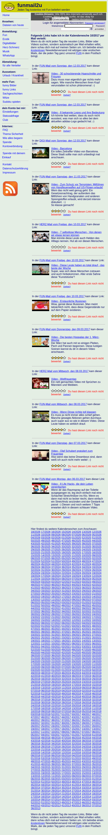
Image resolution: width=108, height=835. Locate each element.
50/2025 (35, 540)
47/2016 (66, 737)
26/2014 (86, 790)
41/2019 (45, 676)
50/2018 (56, 693)
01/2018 (96, 690)
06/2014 (66, 799)
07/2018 (66, 711)
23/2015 (76, 770)
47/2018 (86, 693)
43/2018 (56, 696)
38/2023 (66, 587)
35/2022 (56, 611)
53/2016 (45, 758)
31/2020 (35, 658)
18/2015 (56, 773)
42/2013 (56, 805)
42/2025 (45, 543)
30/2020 (45, 658)
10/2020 (35, 667)
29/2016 (35, 746)
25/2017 (45, 726)
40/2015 (45, 764)
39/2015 (56, 764)
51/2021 (66, 626)
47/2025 (66, 540)
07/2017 (86, 732)
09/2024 (56, 579)
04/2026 (35, 537)
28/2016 (45, 746)
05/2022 (76, 623)
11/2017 (45, 732)
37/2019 (86, 676)
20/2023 (35, 596)
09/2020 (45, 667)
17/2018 (35, 708)
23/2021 (66, 637)
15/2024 (66, 576)
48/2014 (76, 782)
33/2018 (86, 699)
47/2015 (45, 761)
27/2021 (96, 634)
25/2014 (96, 790)
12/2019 (56, 687)
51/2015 (76, 758)
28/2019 (35, 682)
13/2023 (35, 599)
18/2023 (56, 596)
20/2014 (76, 793)
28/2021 (86, 634)
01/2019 (66, 670)
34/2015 (35, 767)
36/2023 (86, 587)
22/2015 (86, 770)
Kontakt (7, 164)
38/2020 (35, 655)
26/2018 (86, 702)
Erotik (6, 39)
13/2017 (96, 729)
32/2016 (76, 743)
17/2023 (66, 596)
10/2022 (96, 620)
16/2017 (66, 729)
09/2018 (45, 711)
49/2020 (66, 649)
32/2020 (96, 655)
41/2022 (66, 608)
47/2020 (86, 649)
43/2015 (86, 761)
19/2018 (86, 705)
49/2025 (45, 540)
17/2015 (66, 773)
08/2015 (86, 776)
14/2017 (86, 729)
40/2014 (86, 785)
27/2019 (45, 682)
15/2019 (96, 684)
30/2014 (45, 790)
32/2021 (45, 634)
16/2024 (56, 576)
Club (5, 120)
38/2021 (56, 632)
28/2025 (45, 549)
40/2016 (66, 740)
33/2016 (66, 743)
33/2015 (45, 767)
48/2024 (86, 561)
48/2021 (96, 626)
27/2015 (35, 770)
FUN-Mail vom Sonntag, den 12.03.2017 (62, 65)
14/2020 (66, 664)
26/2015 (45, 770)
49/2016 (45, 737)
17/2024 (45, 576)
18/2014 (96, 793)
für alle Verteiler (12, 65)
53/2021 (86, 646)
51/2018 (45, 693)
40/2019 (56, 676)
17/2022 (96, 617)
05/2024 (96, 579)
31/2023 (66, 590)
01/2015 (86, 779)
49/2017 (86, 714)
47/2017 (35, 717)
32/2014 (96, 787)
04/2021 (45, 646)
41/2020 (76, 652)
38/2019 (76, 676)
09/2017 (66, 732)
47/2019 (56, 673)
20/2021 (96, 637)
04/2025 (76, 558)
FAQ (5, 129)
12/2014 (86, 796)
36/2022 (45, 611)
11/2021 (45, 643)
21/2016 (45, 749)
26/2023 (45, 593)
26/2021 (35, 637)
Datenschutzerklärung (15, 168)
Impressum (9, 172)
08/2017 (76, 732)
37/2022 (35, 611)
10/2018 (35, 711)
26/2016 (66, 746)
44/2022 (35, 608)
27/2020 (76, 658)
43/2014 (56, 785)
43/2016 (35, 740)
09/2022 (35, 623)
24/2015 (66, 770)
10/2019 (76, 687)
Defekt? (67, 95)
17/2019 (76, 684)
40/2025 (66, 543)
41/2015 (35, 764)
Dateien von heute (13, 25)
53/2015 (56, 758)
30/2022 (35, 614)
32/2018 (96, 699)
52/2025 (86, 537)
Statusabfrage (11, 115)
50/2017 (76, 714)
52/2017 (56, 714)
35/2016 (45, 743)
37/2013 (96, 805)
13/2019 (45, 687)
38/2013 (86, 805)
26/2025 (66, 549)
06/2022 (66, 623)
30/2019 (86, 679)
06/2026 (86, 534)
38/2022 (96, 608)
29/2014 (56, 790)
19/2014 (86, 793)
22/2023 (86, 593)
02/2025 (96, 558)
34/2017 (96, 720)
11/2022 (86, 620)
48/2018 (76, 693)
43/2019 (96, 673)
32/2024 (35, 570)
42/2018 (66, 696)
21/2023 (96, 593)
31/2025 (86, 546)
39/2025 (76, 543)
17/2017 (56, 729)
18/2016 (76, 749)
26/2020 (86, 658)
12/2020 (86, 664)
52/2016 (86, 734)
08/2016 (35, 755)
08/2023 (86, 599)
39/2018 (96, 696)
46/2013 (86, 802)
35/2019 (35, 679)
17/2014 (35, 796)
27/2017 (96, 723)
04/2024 (35, 581)
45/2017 (56, 717)
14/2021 (86, 640)
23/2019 (86, 682)
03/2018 (35, 714)
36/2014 (56, 787)
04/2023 (56, 602)
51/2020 (45, 649)
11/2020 (96, 664)
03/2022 (96, 623)
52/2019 (76, 670)
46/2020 (96, 649)
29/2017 (76, 723)
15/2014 (56, 796)
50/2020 (56, 649)
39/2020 (96, 652)
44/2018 (45, 696)
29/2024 (66, 570)
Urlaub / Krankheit (13, 75)
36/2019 (96, 676)
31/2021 (56, 634)
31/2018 (35, 702)
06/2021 (96, 643)
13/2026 (86, 531)
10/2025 (86, 555)
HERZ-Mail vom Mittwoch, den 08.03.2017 (64, 371)
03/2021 (56, 646)
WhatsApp (9, 55)
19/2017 (35, 729)
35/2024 (76, 567)
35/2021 (86, 632)
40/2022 (76, 608)
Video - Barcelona (61, 148)
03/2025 (86, 558)
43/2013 (45, 805)
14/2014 (66, 796)
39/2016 (76, 740)
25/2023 (56, 593)
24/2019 (76, 682)
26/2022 (76, 614)
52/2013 (35, 802)
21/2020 (66, 661)
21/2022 (56, 617)
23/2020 (45, 661)
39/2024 (35, 567)
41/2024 (86, 564)
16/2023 (76, 596)
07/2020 (66, 667)
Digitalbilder (9, 43)
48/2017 (96, 714)
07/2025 (45, 558)
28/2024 (76, 570)
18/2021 (45, 640)
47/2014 (86, 782)
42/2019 (35, 676)
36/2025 (35, 546)
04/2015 (56, 779)
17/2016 (86, 749)
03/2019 (76, 690)
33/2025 (66, 546)
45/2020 (35, 652)
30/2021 (66, 634)
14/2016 (45, 752)
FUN (79, 53)
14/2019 (35, 687)
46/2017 (45, 717)
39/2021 (45, 632)
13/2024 (86, 576)
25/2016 (76, 746)
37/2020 (45, 655)
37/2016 (96, 740)
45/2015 (66, 761)
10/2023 (66, 599)
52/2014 (35, 782)
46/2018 (96, 693)
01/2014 (96, 779)
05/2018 (86, 711)
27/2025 (56, 549)
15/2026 (66, 531)
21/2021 (86, 637)
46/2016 (76, 737)
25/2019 (66, 682)
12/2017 (35, 732)
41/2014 (76, 785)
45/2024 (45, 564)
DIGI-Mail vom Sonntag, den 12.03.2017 (62, 140)
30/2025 (96, 546)
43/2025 (35, 543)
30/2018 (45, 702)
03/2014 (96, 799)
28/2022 (56, 614)
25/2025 (76, 549)
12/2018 (86, 708)
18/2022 (86, 617)
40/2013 (76, 805)
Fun (5, 35)
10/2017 (56, 732)
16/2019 (86, 684)
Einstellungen (10, 111)
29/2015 (86, 767)
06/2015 (35, 779)
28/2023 (96, 590)
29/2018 (56, 702)
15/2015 (86, 773)
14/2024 (76, 576)
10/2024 (45, 579)
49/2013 (66, 802)
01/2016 (35, 758)
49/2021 (86, 626)
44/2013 (35, 805)
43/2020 (56, 652)
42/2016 (45, 740)
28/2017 (86, 723)
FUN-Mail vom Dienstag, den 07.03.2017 (63, 443)
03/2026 (45, 537)
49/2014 (66, 782)
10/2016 (86, 752)
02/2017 (66, 734)
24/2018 (35, 705)
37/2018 (45, 699)
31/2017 (56, 723)
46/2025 (76, 540)
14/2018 (66, 708)
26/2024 (96, 570)
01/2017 (76, 734)
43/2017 (76, 717)
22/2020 (56, 661)
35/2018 (66, 699)
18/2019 (66, 684)
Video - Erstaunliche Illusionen (68, 301)
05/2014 (76, 799)
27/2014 (76, 790)
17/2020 (35, 664)
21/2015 (96, 770)
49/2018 (66, 693)
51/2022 (35, 605)
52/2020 (35, 649)
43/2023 (86, 584)
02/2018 (45, 714)
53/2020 (96, 646)
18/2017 (45, 729)
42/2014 (66, 785)
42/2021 (86, 629)
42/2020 (66, 652)
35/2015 (96, 764)
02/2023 (76, 602)
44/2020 (45, 652)
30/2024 (56, 570)
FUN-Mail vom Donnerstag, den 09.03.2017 (64, 329)
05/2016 (66, 755)
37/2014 (45, 787)
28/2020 (66, 658)
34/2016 (56, 743)
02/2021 (66, 646)
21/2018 (66, 705)
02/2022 (35, 626)
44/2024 (56, 564)
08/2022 (45, 623)
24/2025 (86, 549)
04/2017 (45, 734)
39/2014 (96, 785)
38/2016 (86, 740)
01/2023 (86, 602)
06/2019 (45, 690)
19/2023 (45, 596)
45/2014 (35, 785)
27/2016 (56, 746)
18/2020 (96, 661)
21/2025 (45, 552)
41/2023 (35, 587)
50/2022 (45, 605)
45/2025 (86, 540)
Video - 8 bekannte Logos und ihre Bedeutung (77, 112)
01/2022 (45, 626)
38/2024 (45, 567)
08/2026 (66, 534)
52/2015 (66, 758)
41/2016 (56, 740)
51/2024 (56, 561)
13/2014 (76, 796)
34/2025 (56, 546)
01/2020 (56, 670)
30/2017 (66, 723)
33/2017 (35, 723)
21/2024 (76, 573)
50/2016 (35, 737)
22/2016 (35, 749)
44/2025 (96, 540)
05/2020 (86, 667)
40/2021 (35, 632)
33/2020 (86, 655)
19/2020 (86, 661)
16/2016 (96, 749)
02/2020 (45, 670)
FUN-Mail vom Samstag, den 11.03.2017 (63, 176)
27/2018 (76, 702)
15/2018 (56, 708)
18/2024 (35, 576)
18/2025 (76, 552)
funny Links (9, 89)
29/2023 (86, 590)
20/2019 (45, 684)
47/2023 (45, 584)
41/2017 (96, 717)
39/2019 (66, 676)
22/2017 (76, 726)
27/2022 (66, 614)
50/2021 (76, 626)
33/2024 (96, 567)
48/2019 (45, 673)
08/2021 (76, 643)
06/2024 (86, 579)
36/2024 (66, 567)
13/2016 (56, 752)
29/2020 (56, 658)
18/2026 (35, 531)
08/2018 (56, 711)
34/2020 (76, 655)
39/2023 (56, 587)
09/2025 (96, 555)
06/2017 (96, 732)
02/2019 (86, 690)
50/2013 (56, 802)
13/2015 (35, 776)
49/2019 (35, 673)
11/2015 (56, 776)
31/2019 (76, 679)
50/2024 (66, 561)
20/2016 (56, 749)
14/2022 (56, 620)
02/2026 (56, 537)
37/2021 (66, 632)
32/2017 (45, 723)
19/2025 (66, 552)
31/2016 (86, 743)
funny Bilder (10, 85)
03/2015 (66, 779)
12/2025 (66, 555)
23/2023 (76, 593)
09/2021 (66, 643)
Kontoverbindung (12, 146)
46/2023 (56, 584)
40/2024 (96, 564)
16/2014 (45, 796)
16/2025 (96, 552)
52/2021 (56, 626)
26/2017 (35, 726)
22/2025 (35, 552)
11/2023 (56, 599)
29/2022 (45, 614)
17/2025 (86, 552)
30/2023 (76, 590)
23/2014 (45, 793)
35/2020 (66, 655)
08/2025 (35, 558)
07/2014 (56, 799)
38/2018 (35, 699)
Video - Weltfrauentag (63, 379)
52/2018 (35, 693)
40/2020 (86, 652)
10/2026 (45, 534)
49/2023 (96, 581)
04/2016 (76, 755)
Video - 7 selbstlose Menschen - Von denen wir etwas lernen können (76, 234)
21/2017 (86, 726)
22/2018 (56, 705)
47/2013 (76, 802)
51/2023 (76, 581)
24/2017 (56, 726)
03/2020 (35, 670)
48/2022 (66, 605)
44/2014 (45, 785)
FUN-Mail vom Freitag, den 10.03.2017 (62, 260)
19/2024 (96, 573)
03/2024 (45, 581)
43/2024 (66, 564)
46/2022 (86, 605)
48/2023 (35, 584)
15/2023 (86, 596)
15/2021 (76, 640)
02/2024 (56, 581)
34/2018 (76, 699)
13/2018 (76, 708)
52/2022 (96, 602)
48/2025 (56, 540)
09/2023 (76, 599)
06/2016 (56, 755)
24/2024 (45, 573)
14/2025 (45, 555)
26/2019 (56, 682)
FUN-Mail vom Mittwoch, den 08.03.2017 (63, 404)
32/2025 (76, 546)
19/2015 (45, 773)
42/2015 (96, 761)
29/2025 (35, 549)
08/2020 (56, 667)
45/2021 (56, 629)
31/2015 (66, 767)
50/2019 (96, 670)
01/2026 (66, 537)
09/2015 (76, 776)
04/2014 (86, 799)
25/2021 (45, 637)
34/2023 (35, 590)
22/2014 (56, 793)
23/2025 (96, 549)
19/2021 (35, 640)
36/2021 (76, 632)
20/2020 (76, 661)
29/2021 (76, 634)
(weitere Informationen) (82, 19)
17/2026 (45, 531)
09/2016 (96, 752)
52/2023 (66, 581)
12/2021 (35, 643)
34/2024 (86, 567)
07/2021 (86, 643)
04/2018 (96, 711)
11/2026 (35, 534)
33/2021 (35, 634)
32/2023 (56, 590)
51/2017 (66, 714)
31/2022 (96, 611)
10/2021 (56, 643)
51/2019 (86, 670)
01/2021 (76, 646)
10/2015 (66, 776)
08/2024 (66, 579)
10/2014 (35, 799)
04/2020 (96, 667)
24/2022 (96, 614)
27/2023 (35, 593)
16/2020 (45, 664)
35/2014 (66, 787)
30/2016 (96, 743)
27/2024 (86, 570)
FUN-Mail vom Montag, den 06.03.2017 (62, 479)
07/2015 (96, 776)
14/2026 (76, 531)
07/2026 (76, 534)
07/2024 (76, 579)
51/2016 (96, 734)
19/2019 (56, 684)
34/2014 (76, 787)
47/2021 (35, 629)
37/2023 (76, 587)
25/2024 (35, 573)
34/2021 (96, 632)
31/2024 (45, 570)
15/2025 (35, 555)
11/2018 (96, 708)
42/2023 (96, 584)
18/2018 (96, 705)
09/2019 (86, 687)
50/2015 (86, 758)
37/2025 (96, 543)
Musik (6, 51)
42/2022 (56, 608)
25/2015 (56, 770)
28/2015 (96, 767)
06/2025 (56, 558)
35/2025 (45, 546)
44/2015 (76, 761)
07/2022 (56, 623)
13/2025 (56, 555)
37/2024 (56, 567)
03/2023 (66, 602)
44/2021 (66, 629)
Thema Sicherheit (13, 134)
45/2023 (66, 584)
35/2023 (96, 587)
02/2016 (96, 755)
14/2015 (96, 773)
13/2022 (66, 620)
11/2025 (76, 555)
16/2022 (35, 620)
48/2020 (76, 649)
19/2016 (66, 749)
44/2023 (76, 584)
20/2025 (56, 552)
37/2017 (66, 720)
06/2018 (76, 711)
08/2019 (96, 687)
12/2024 (96, 576)
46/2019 (66, 673)
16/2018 (45, 708)
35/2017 (86, 720)
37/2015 (76, 764)
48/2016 (56, 737)
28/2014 (66, 790)
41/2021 (96, 629)
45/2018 (35, 696)
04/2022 (86, 623)
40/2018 (86, 696)
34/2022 (66, 611)
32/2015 (56, 767)
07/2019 (35, 690)
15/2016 (35, 752)
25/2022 (86, 614)
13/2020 (76, 664)
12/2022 (76, 620)
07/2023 (96, 599)
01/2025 (76, 537)
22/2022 (45, 617)
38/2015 (66, 764)
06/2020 (76, 667)
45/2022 (96, 605)
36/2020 (56, 655)
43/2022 (45, 608)
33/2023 (45, 590)
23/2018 (45, 705)
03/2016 (86, 755)
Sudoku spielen (11, 101)
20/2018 (76, 705)
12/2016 (66, 752)
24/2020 (35, 661)
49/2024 (76, 561)
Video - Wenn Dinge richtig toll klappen (73, 412)
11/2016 (76, 752)
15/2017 (76, 729)
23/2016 (96, 746)
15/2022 (45, 620)
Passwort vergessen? (95, 23)
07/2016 (45, 755)
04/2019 (66, 690)
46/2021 (45, 629)
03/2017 (56, 734)
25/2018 (96, 702)
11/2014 (96, 796)
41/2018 (76, 696)
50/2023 (86, 581)
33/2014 (86, 787)
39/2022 (86, 608)
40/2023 (45, 587)
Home (6, 15)
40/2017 (35, 720)
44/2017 (66, 717)
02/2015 (76, 779)
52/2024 (45, 561)
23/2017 (66, 726)
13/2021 (96, 640)
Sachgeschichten (13, 93)
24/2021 (56, 637)
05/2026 (96, 534)
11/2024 (35, 579)
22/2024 (66, 573)
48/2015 (35, 761)
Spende (7, 142)
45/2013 (96, 802)
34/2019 (45, 679)
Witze (6, 97)
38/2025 (86, 543)
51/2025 (96, 537)
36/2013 (35, 808)
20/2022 (66, 617)
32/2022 (86, 611)
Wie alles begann (13, 138)
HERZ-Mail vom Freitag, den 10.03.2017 (62, 224)
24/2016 (86, 746)
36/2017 (76, 720)
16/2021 (66, 640)
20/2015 (35, 773)
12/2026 (96, 531)
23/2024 (56, 573)
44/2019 (86, 673)
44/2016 (96, 737)
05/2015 (45, 779)
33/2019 (56, 679)
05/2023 (45, 602)
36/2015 (86, 764)
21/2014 (66, 793)
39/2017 (45, 720)
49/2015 (96, 758)
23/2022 (35, 617)
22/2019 (96, 682)
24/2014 (35, 793)
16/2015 (76, 773)
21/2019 (35, 684)
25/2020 (96, 658)
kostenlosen (38, 50)
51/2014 (45, 782)
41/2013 (66, 805)
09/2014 (45, 799)
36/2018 (56, 699)
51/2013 (45, 802)
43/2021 (76, 629)
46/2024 (35, 564)
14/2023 (96, 596)
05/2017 (35, 734)
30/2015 (76, 767)
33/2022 (76, 611)
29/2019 (96, 679)
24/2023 (66, 593)
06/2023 (35, 602)
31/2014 (35, 790)
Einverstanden (60, 19)
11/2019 (66, 687)
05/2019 (56, 690)
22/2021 (76, 637)
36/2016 (35, 743)
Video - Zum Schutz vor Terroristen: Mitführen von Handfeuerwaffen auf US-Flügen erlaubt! (77, 186)
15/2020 (56, 664)
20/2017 (96, 726)
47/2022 (76, 605)
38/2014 (35, 787)
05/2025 (66, 558)
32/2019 (66, 679)
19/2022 (76, 617)
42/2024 (76, 564)
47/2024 (96, 561)
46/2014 (96, 782)
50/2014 (56, 782)
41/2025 (56, 543)
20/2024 (86, 573)
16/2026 (56, 531)
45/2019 (76, 673)
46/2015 (56, 761)
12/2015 (45, 776)
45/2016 (86, 737)
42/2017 (86, 717)
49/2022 (56, 605)
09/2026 (56, 534)
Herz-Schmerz (11, 47)
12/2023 (45, 599)
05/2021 (35, 646)
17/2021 (56, 640)
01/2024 (35, 561)
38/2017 (56, 720)
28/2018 (66, 702)
